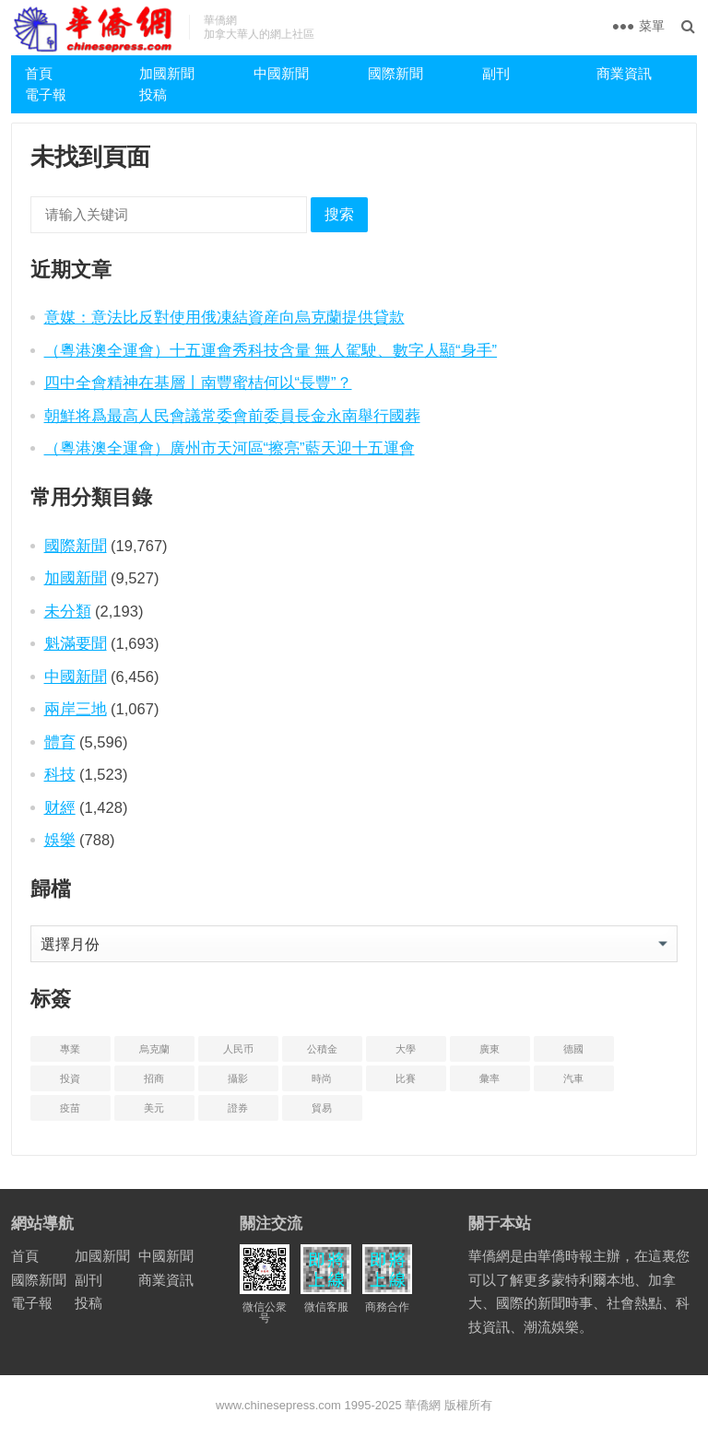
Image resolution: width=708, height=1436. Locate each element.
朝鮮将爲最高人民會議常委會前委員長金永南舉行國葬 (232, 415)
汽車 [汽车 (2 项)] (573, 1078)
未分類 (67, 611)
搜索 (339, 214)
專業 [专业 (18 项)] (70, 1048)
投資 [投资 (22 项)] (70, 1078)
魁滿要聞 (75, 643)
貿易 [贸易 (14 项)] (322, 1107)
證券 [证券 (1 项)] (238, 1107)
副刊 (496, 73)
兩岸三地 (75, 708)
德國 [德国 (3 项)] (573, 1048)
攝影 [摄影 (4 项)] (238, 1078)
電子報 (45, 94)
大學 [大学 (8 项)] (405, 1048)
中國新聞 (281, 73)
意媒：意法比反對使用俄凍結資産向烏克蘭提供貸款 (224, 317)
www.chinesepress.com (278, 1405)
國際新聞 (395, 73)
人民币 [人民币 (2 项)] (238, 1048)
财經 (60, 807)
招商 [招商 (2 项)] (154, 1078)
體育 (60, 742)
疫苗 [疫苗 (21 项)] (70, 1107)
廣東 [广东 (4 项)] (489, 1048)
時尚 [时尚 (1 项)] (322, 1078)
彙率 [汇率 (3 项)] (489, 1078)
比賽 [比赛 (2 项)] (405, 1078)
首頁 (39, 73)
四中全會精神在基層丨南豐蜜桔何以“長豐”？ (198, 382)
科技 (60, 774)
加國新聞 (167, 73)
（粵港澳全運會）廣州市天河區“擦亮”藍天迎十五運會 (229, 448)
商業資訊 (624, 73)
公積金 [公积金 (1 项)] (322, 1048)
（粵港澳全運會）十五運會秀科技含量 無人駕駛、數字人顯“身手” (271, 350)
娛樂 (60, 839)
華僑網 (422, 1405)
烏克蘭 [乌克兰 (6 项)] (154, 1048)
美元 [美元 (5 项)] (154, 1107)
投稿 (153, 94)
